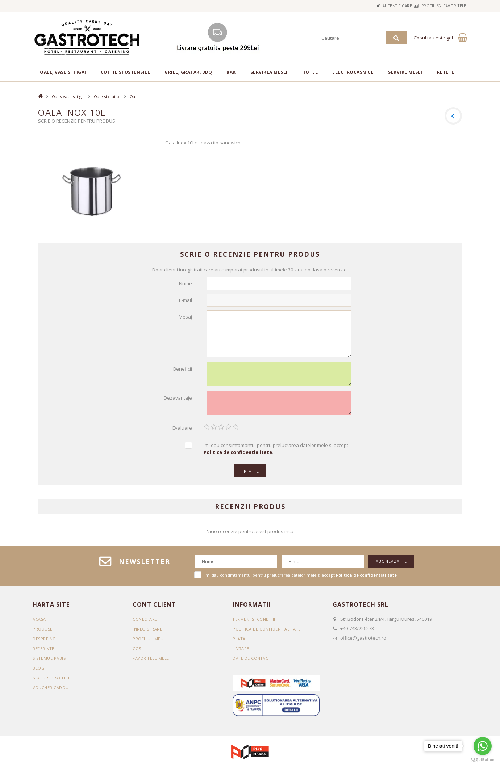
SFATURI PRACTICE (52, 680)
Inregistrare (147, 631)
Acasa (39, 621)
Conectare (145, 621)
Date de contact (252, 660)
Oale (134, 96)
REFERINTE (44, 651)
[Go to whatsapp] (483, 746)
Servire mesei (405, 72)
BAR (231, 72)
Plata (239, 641)
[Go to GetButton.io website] (482, 760)
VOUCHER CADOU (51, 690)
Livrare (241, 651)
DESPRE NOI (45, 641)
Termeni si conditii (254, 621)
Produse (43, 631)
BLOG (39, 670)
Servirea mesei (269, 72)
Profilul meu (148, 641)
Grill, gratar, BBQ (188, 72)
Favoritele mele (151, 660)
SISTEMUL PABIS (49, 660)
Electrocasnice (353, 72)
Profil (415, 5)
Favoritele (450, 5)
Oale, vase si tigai (63, 72)
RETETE (445, 72)
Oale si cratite (107, 96)
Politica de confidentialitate (267, 631)
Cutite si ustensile (125, 72)
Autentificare (376, 5)
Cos (137, 651)
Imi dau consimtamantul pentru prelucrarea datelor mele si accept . (276, 451)
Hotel (310, 72)
